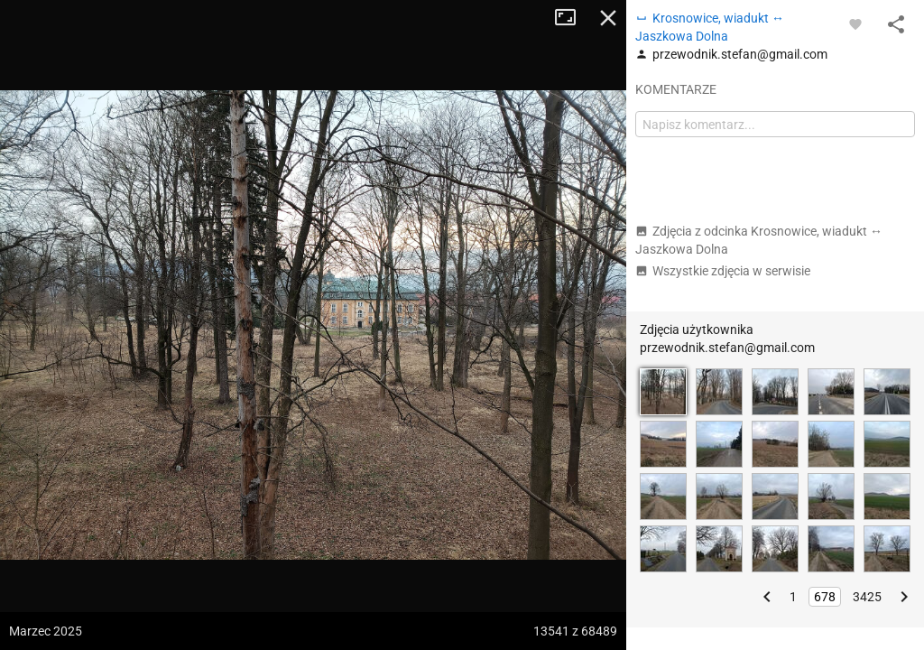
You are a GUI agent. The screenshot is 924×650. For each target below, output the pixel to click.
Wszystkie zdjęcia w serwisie (722, 271)
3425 (867, 597)
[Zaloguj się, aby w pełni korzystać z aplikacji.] (855, 23)
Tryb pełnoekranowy (572, 18)
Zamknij (608, 18)
